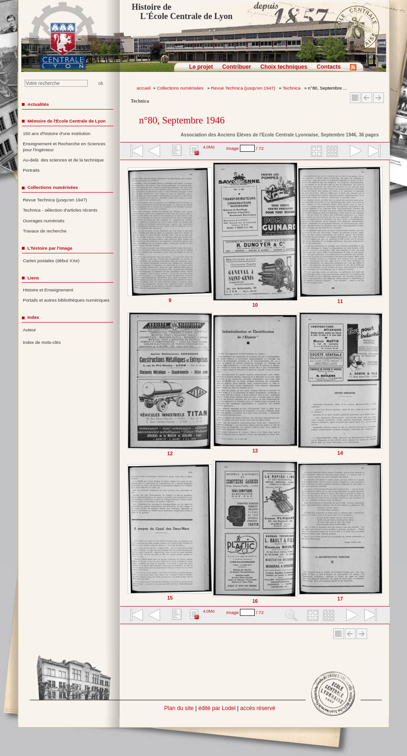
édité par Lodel (216, 708)
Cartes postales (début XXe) (51, 260)
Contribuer (236, 67)
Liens (33, 277)
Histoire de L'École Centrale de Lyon (182, 11)
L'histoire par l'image (49, 248)
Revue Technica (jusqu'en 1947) (244, 87)
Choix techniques (283, 67)
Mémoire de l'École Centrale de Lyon (66, 120)
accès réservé (258, 708)
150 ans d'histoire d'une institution (56, 133)
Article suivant (378, 97)
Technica (292, 87)
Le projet (201, 67)
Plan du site (179, 708)
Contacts (329, 67)
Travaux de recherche (44, 230)
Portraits (31, 170)
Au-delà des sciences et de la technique (63, 159)
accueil (143, 87)
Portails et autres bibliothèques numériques (66, 300)
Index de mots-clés (42, 342)
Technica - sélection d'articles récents (60, 210)
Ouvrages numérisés (44, 220)
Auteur (29, 329)
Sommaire (355, 97)
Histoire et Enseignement (48, 289)
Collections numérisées (181, 87)
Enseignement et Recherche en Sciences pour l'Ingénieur (64, 146)
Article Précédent (367, 97)
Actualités (38, 104)
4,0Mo (208, 147)
